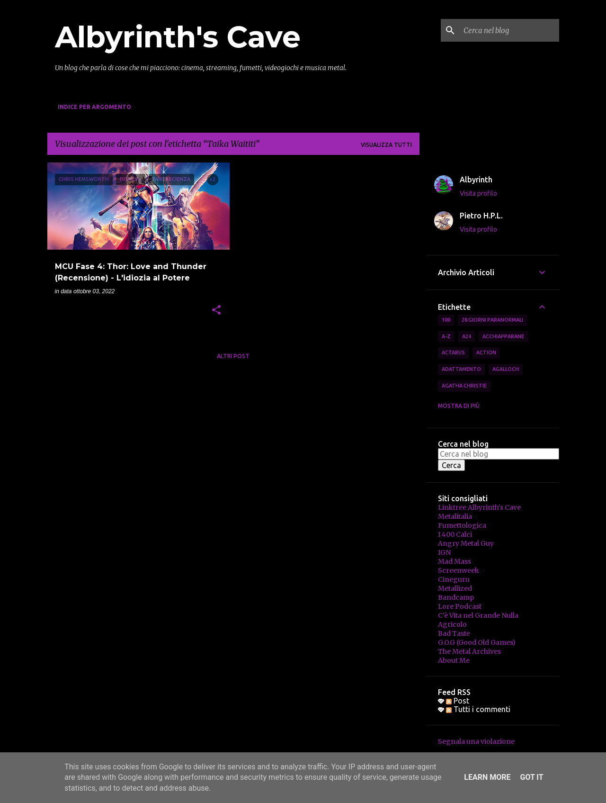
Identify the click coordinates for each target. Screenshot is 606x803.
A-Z (446, 336)
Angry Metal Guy (466, 543)
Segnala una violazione (476, 741)
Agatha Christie (464, 385)
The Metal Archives (469, 651)
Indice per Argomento (94, 107)
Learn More (487, 777)
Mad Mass (454, 561)
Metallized (455, 588)
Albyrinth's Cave (178, 37)
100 (446, 320)
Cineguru (454, 579)
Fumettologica (462, 525)
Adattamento (461, 369)
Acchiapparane (503, 336)
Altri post (233, 356)
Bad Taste (454, 633)
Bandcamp (456, 597)
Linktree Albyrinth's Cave (479, 507)
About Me (454, 660)
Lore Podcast (459, 606)
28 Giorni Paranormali (492, 320)
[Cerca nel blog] (509, 30)
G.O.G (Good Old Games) (477, 642)
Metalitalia (455, 516)
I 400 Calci (455, 534)
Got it (531, 777)
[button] (216, 310)
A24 (466, 336)
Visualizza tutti (386, 145)
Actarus (453, 352)
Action (486, 352)
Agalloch (505, 369)
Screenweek (458, 570)
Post (457, 700)
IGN (444, 552)
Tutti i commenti (478, 709)
